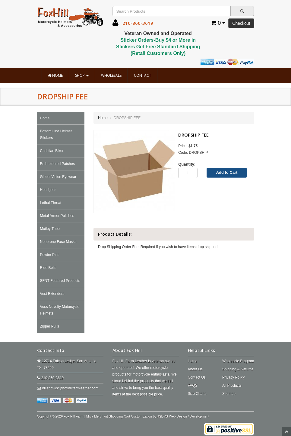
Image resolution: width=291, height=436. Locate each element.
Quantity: (186, 164)
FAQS (193, 385)
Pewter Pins (49, 255)
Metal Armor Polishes (57, 216)
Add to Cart (227, 172)
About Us (195, 369)
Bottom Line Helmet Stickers (56, 134)
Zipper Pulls (49, 326)
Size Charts (197, 394)
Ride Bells (48, 268)
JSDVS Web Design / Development (183, 416)
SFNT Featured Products (60, 281)
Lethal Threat (51, 203)
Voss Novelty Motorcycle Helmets (60, 310)
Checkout (241, 23)
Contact (142, 75)
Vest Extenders (52, 294)
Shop (82, 75)
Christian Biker (52, 151)
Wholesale (111, 75)
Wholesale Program (238, 361)
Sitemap (229, 394)
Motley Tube (50, 229)
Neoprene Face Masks (58, 242)
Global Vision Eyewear (58, 177)
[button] (115, 24)
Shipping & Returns (237, 369)
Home (55, 75)
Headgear (48, 190)
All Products (232, 385)
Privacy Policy (233, 377)
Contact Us (197, 377)
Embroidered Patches (57, 164)
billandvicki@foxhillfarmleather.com (70, 388)
